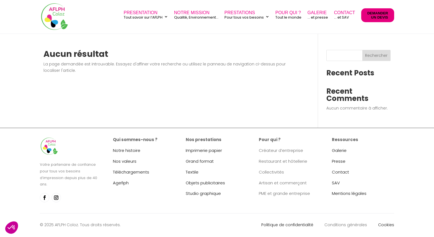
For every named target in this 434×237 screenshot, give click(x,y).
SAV (336, 183)
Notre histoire (126, 150)
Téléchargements (131, 172)
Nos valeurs (124, 161)
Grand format (200, 161)
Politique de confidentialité (287, 225)
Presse (338, 161)
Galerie (339, 150)
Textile (192, 172)
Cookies (386, 225)
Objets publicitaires (205, 183)
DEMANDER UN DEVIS (377, 15)
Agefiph (121, 183)
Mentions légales (349, 193)
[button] (11, 227)
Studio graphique (203, 193)
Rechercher (376, 55)
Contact (340, 172)
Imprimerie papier (204, 150)
